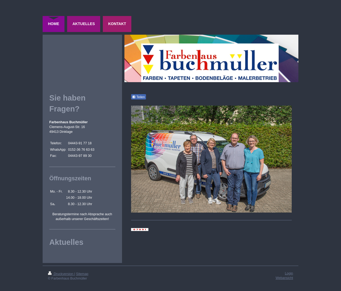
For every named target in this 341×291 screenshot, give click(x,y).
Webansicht (284, 278)
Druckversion (61, 274)
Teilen (138, 97)
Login (289, 273)
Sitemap (82, 274)
